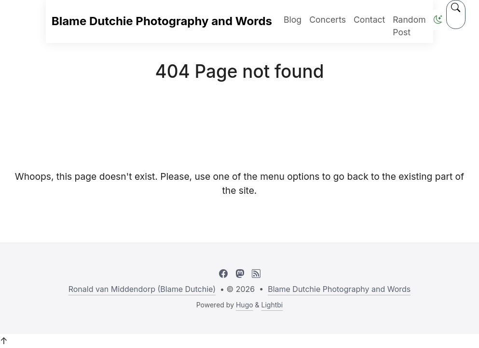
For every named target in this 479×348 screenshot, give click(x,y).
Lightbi (272, 305)
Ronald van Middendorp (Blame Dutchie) (142, 289)
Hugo (244, 305)
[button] (438, 19)
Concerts (327, 19)
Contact (369, 19)
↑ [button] (4, 341)
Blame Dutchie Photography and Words (162, 21)
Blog (292, 19)
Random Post (409, 25)
